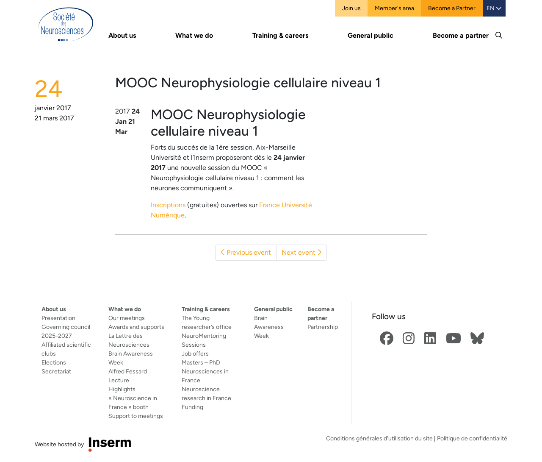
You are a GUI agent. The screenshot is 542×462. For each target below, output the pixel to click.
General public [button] (370, 35)
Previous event (246, 252)
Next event (301, 252)
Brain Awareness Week (269, 326)
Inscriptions (168, 205)
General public (273, 309)
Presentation (58, 317)
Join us (351, 8)
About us (53, 309)
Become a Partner (452, 8)
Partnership (322, 326)
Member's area (394, 8)
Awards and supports (136, 326)
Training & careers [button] (280, 35)
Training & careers (206, 309)
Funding (192, 407)
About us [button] (122, 35)
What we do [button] (194, 35)
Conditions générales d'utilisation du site (379, 438)
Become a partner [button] (461, 35)
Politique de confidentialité (472, 438)
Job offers (195, 353)
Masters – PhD (201, 362)
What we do (124, 309)
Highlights (122, 389)
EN (494, 8)
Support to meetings (135, 415)
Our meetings (126, 317)
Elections (53, 362)
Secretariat (56, 371)
